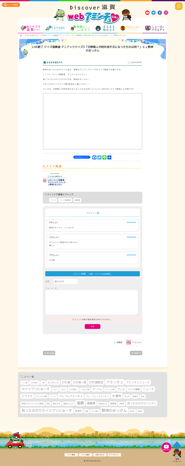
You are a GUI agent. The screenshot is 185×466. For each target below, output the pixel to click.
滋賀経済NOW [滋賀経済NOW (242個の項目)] (102, 404)
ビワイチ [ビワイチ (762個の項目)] (27, 396)
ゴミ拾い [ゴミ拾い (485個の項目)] (73, 389)
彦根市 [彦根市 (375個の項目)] (135, 396)
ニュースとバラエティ (154, 28)
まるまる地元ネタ (105, 28)
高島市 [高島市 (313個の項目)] (140, 411)
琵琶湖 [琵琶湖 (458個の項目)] (113, 403)
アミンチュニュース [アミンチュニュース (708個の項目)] (138, 382)
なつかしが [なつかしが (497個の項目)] (53, 382)
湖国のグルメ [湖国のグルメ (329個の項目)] (68, 403)
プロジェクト (129, 28)
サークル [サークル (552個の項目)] (97, 389)
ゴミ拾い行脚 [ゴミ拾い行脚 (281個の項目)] (84, 390)
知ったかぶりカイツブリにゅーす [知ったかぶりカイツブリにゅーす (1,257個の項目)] (47, 410)
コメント (51, 288)
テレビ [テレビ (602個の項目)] (121, 389)
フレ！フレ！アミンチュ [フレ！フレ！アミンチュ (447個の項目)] (97, 396)
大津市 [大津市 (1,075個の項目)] (116, 396)
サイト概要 (71, 455)
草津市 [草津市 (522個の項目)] (78, 410)
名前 (47, 281)
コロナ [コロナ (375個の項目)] (63, 389)
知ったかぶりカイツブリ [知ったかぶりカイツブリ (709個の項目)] (141, 403)
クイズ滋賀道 (65, 200)
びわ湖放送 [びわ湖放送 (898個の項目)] (96, 382)
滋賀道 (77, 200)
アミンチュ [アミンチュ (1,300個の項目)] (114, 382)
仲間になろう (80, 28)
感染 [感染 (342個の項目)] (143, 396)
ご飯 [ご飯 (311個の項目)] (43, 383)
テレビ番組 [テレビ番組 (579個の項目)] (134, 389)
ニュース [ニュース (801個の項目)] (148, 389)
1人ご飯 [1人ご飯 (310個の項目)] (24, 383)
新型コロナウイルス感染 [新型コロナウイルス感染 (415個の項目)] (33, 403)
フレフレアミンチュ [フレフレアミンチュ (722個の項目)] (71, 396)
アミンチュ (137, 342)
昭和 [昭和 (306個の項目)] (48, 404)
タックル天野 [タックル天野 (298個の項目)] (110, 389)
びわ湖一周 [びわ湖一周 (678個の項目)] (79, 382)
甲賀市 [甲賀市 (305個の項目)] (121, 404)
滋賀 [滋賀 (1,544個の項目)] (80, 402)
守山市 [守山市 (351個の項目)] (127, 396)
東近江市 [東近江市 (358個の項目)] (56, 403)
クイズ (53, 200)
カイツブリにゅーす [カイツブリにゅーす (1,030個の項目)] (36, 389)
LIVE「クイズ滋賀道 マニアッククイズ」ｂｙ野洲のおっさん (57, 182)
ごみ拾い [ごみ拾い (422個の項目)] (34, 382)
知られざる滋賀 (30, 28)
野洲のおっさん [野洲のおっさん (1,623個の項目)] (114, 410)
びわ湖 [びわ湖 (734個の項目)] (66, 382)
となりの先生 (55, 28)
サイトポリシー (114, 455)
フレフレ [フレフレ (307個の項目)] (53, 396)
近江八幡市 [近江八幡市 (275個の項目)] (95, 411)
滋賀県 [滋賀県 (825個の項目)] (91, 403)
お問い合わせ (99, 455)
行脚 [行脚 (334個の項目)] (86, 411)
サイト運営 (85, 455)
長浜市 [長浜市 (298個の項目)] (132, 411)
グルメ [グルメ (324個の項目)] (55, 389)
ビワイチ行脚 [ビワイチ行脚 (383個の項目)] (41, 396)
